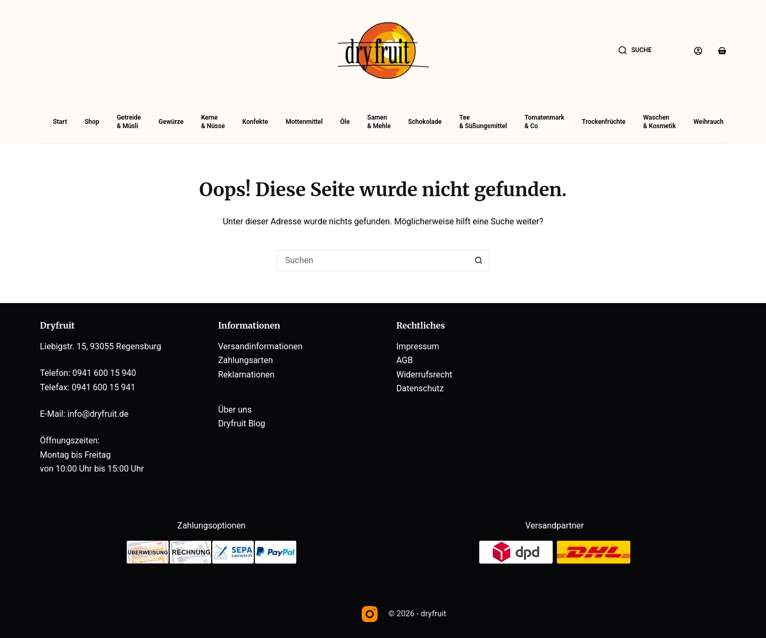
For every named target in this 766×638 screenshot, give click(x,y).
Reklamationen (246, 375)
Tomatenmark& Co (544, 122)
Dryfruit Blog (241, 423)
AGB (404, 360)
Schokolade (425, 121)
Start (60, 121)
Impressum (417, 346)
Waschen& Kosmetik (659, 122)
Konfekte (255, 121)
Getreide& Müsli (128, 122)
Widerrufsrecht (424, 375)
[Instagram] (370, 614)
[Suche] (635, 50)
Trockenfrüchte (604, 121)
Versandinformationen (260, 346)
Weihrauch (708, 121)
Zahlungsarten (245, 360)
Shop (92, 121)
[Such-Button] (478, 260)
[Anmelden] (698, 51)
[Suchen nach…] (372, 260)
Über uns (235, 410)
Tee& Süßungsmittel (483, 122)
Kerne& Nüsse (213, 122)
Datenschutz (420, 388)
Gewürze (171, 121)
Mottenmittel (304, 121)
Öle (345, 121)
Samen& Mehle (378, 122)
